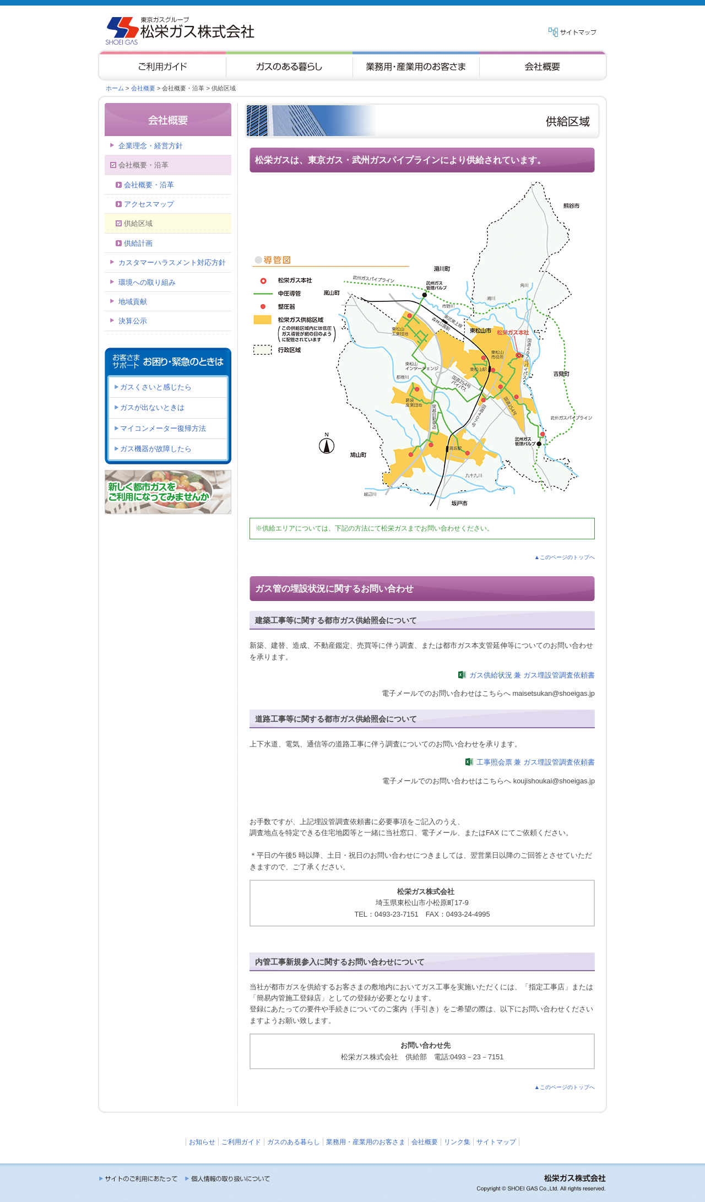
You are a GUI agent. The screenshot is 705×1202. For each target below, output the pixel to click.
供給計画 (138, 243)
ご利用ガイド (241, 1142)
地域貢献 (132, 301)
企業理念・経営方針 (150, 146)
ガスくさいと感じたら (156, 387)
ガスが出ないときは (152, 407)
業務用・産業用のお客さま (365, 1142)
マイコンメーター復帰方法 (163, 428)
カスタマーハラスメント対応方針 (172, 262)
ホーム (115, 88)
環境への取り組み (147, 282)
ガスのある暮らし (293, 1142)
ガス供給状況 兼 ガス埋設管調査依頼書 (532, 675)
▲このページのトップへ (564, 557)
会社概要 (143, 88)
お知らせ (202, 1142)
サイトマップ (496, 1142)
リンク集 (457, 1142)
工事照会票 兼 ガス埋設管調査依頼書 (535, 762)
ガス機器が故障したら (156, 449)
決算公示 (132, 321)
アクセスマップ (149, 204)
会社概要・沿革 (149, 185)
